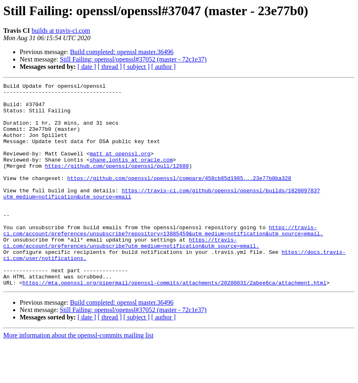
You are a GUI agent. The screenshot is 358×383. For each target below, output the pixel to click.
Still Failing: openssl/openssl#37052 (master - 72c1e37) (133, 59)
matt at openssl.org (120, 168)
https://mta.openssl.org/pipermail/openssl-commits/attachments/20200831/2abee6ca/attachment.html (174, 323)
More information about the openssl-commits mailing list (78, 375)
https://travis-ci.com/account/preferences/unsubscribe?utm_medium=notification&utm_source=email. (131, 275)
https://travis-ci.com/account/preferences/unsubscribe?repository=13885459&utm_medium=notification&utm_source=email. (163, 260)
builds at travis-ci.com (61, 30)
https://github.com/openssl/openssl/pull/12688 (117, 183)
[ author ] (163, 66)
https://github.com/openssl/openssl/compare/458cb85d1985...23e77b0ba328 (179, 197)
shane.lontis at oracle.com (131, 175)
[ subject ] (136, 66)
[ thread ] (110, 66)
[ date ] (87, 66)
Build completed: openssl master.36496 (121, 51)
